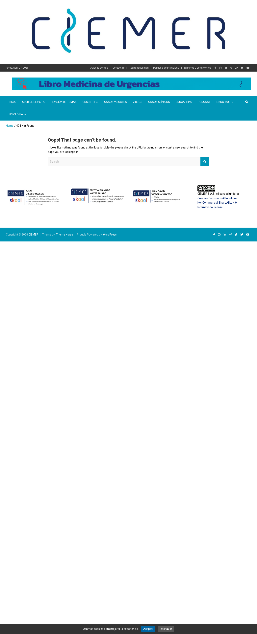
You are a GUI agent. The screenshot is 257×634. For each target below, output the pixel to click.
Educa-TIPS (184, 101)
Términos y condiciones (197, 67)
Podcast (204, 101)
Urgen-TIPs (90, 101)
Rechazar (166, 628)
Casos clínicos (159, 101)
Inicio (12, 101)
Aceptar (148, 628)
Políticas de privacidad (166, 67)
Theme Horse (64, 234)
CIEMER (33, 234)
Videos (137, 101)
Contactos (118, 67)
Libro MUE (223, 101)
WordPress (110, 234)
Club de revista (33, 101)
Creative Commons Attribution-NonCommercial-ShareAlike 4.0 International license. (217, 203)
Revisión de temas (64, 101)
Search (204, 161)
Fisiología (16, 114)
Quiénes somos (99, 67)
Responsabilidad (139, 67)
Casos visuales (115, 101)
